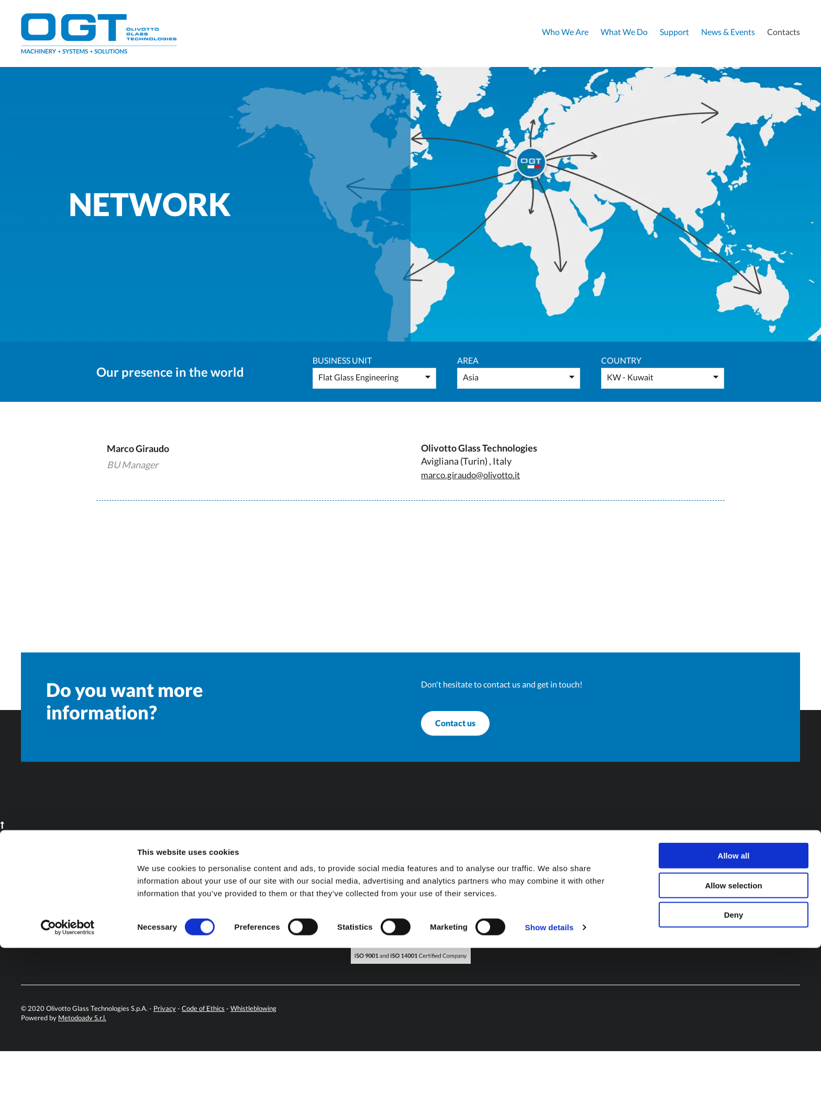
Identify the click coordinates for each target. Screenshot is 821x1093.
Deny (734, 1059)
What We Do (624, 32)
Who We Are (565, 32)
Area (468, 360)
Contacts (783, 32)
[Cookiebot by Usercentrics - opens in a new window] (68, 1072)
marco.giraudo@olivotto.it (475, 474)
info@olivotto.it (269, 913)
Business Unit (342, 360)
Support (674, 32)
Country (621, 360)
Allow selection (733, 1030)
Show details (549, 1072)
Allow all (734, 1000)
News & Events (728, 32)
